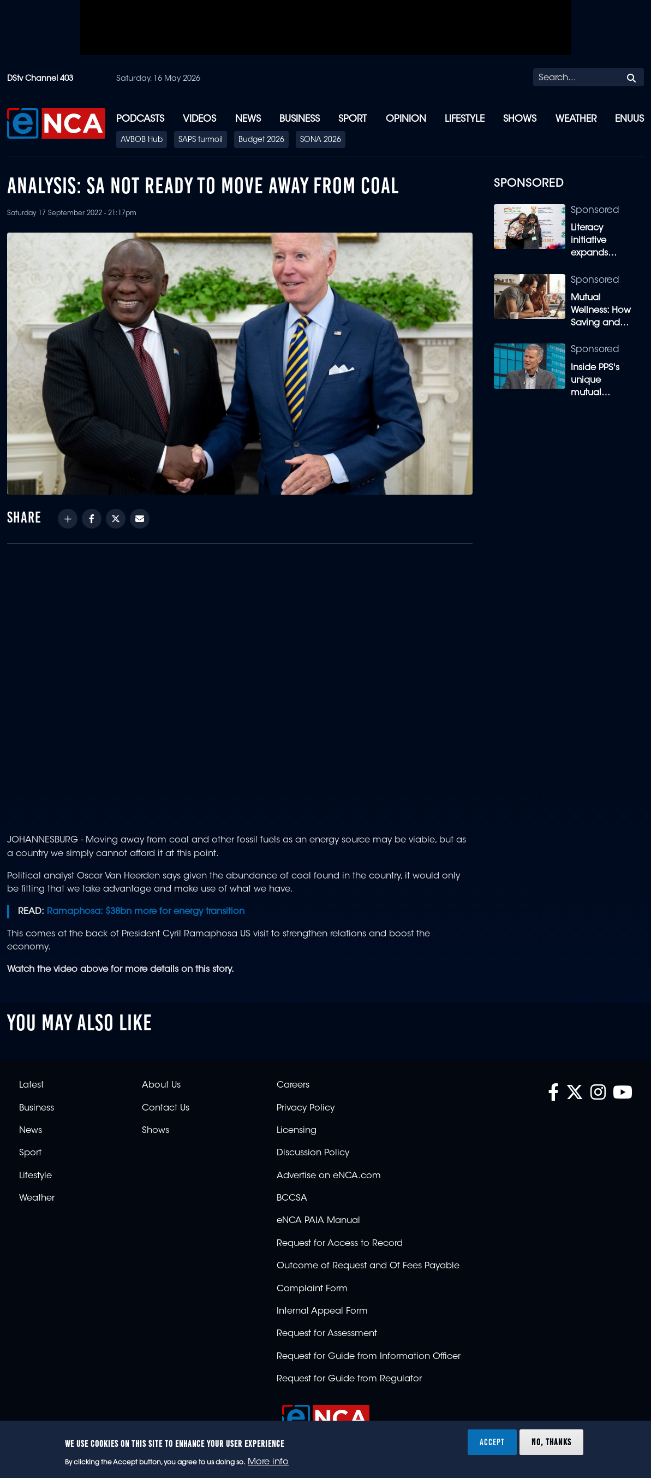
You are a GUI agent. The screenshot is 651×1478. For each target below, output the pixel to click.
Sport (352, 119)
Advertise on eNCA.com (329, 1176)
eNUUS (629, 119)
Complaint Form (312, 1289)
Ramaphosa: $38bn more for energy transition (145, 911)
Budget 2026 (261, 140)
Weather (576, 119)
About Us (161, 1085)
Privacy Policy (306, 1108)
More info (268, 1462)
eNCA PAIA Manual (318, 1220)
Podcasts (140, 119)
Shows (519, 119)
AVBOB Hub (142, 140)
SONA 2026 (320, 140)
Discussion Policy (313, 1153)
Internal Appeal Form (322, 1311)
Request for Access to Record (340, 1243)
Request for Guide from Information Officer (369, 1356)
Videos (199, 119)
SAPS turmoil (200, 140)
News (248, 119)
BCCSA (292, 1198)
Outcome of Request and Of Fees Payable (368, 1266)
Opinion (406, 119)
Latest (31, 1085)
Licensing (296, 1130)
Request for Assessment (327, 1333)
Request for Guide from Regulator (349, 1379)
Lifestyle (465, 119)
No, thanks (551, 1442)
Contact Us (165, 1108)
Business (299, 119)
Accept (492, 1442)
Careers (293, 1085)
